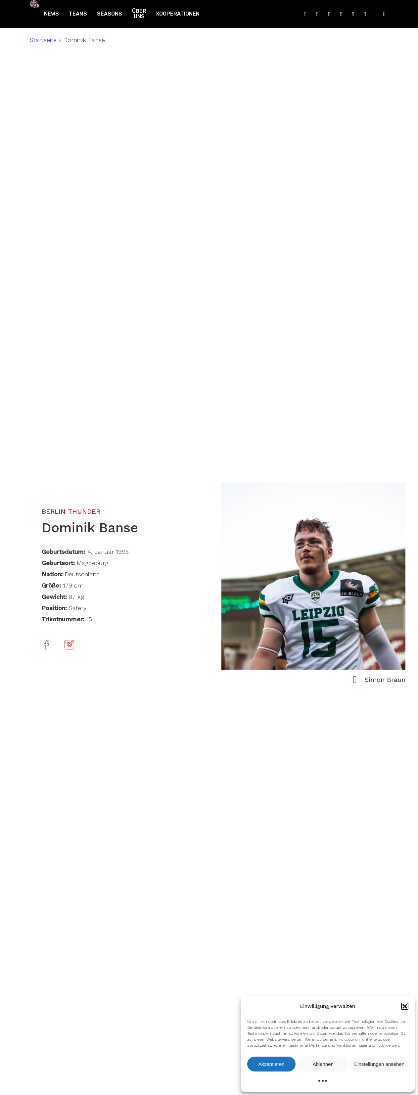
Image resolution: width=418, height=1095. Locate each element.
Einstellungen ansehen (379, 1064)
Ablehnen (322, 1064)
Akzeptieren (271, 1064)
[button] (404, 1006)
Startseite (43, 39)
